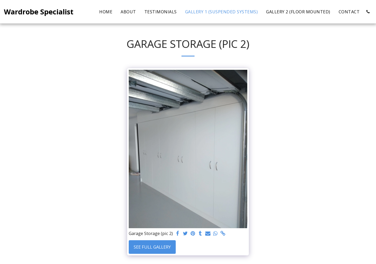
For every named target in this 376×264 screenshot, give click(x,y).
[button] (368, 12)
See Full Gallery (152, 247)
